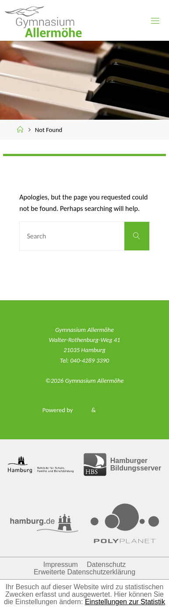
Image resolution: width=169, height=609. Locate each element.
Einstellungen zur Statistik (125, 601)
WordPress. (112, 410)
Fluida (81, 410)
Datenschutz (106, 564)
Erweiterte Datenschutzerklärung (84, 572)
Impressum (60, 564)
